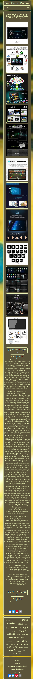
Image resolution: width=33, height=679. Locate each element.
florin (25, 620)
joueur (15, 631)
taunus (19, 634)
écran (11, 637)
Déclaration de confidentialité (17, 666)
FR (19, 672)
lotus (20, 623)
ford (24, 640)
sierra (19, 644)
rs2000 (7, 644)
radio (15, 647)
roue (26, 624)
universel (25, 634)
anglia (13, 644)
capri (14, 627)
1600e (25, 651)
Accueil (17, 660)
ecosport (11, 631)
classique (17, 641)
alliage (11, 634)
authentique (10, 641)
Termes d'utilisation (17, 669)
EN (16, 672)
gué (16, 637)
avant (8, 620)
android (21, 647)
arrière (15, 653)
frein (7, 628)
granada (26, 647)
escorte (12, 650)
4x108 (9, 647)
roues (23, 637)
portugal (23, 627)
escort (22, 630)
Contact (17, 663)
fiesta (14, 620)
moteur (26, 644)
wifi (20, 653)
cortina (11, 623)
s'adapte (19, 651)
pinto (18, 620)
